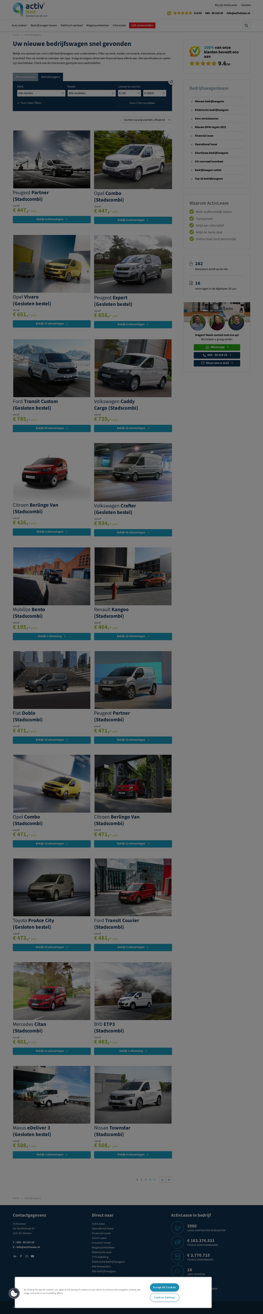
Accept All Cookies (164, 1287)
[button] (14, 1293)
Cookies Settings (164, 1297)
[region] (113, 1292)
